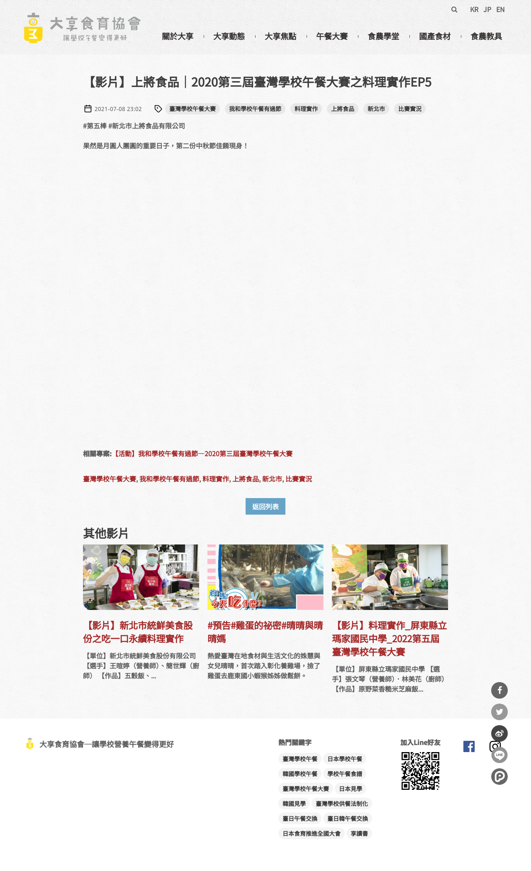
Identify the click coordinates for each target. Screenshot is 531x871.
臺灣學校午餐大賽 (192, 108)
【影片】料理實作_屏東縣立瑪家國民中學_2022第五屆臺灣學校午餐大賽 (389, 638)
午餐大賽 (332, 36)
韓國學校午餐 (300, 773)
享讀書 (359, 833)
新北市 (376, 108)
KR (474, 9)
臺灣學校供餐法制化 (342, 803)
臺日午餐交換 (300, 818)
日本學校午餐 (344, 759)
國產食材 (435, 36)
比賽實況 (409, 108)
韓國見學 (294, 803)
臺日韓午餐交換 (347, 818)
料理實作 (306, 108)
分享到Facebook (499, 690)
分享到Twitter (499, 712)
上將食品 (342, 108)
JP (487, 9)
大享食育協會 (468, 748)
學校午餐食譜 (344, 773)
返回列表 (265, 506)
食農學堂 (383, 36)
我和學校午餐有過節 (255, 108)
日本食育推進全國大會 (312, 833)
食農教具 (486, 36)
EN (500, 9)
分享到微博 (499, 733)
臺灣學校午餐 (300, 759)
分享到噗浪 (499, 776)
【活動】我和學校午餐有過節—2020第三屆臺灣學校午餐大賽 (202, 453)
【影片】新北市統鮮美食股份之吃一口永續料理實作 (137, 631)
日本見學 (350, 788)
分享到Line (499, 755)
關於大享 (177, 36)
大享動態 (229, 36)
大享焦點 (280, 36)
